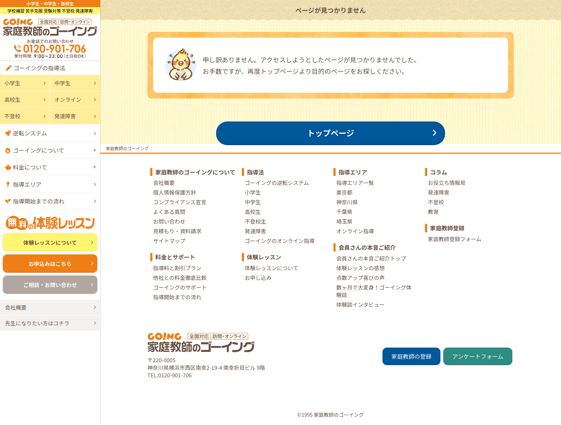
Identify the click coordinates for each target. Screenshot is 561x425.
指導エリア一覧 (355, 182)
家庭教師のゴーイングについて (195, 172)
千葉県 (344, 211)
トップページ (330, 132)
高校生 (12, 99)
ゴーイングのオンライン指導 (279, 240)
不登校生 (255, 221)
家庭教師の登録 (411, 356)
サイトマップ (169, 240)
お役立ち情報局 (446, 182)
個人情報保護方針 (174, 192)
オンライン (67, 99)
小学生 (12, 83)
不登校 (12, 116)
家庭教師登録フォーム (455, 239)
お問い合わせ (169, 221)
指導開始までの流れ (38, 201)
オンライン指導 (355, 231)
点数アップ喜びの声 (360, 277)
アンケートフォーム (477, 356)
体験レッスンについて (50, 242)
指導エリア (27, 184)
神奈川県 (347, 202)
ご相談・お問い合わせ (50, 284)
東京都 (344, 192)
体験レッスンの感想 (360, 268)
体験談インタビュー (360, 304)
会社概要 (15, 307)
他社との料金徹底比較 (180, 277)
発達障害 (65, 116)
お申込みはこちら (50, 263)
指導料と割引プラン (177, 268)
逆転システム (30, 133)
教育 (433, 211)
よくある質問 (169, 211)
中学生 (62, 83)
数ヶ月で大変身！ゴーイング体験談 (373, 291)
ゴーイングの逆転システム (277, 182)
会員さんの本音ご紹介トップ (371, 258)
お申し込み (258, 277)
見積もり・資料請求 (177, 231)
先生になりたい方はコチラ (37, 323)
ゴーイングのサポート (180, 287)
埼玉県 (344, 221)
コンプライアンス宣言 (179, 202)
